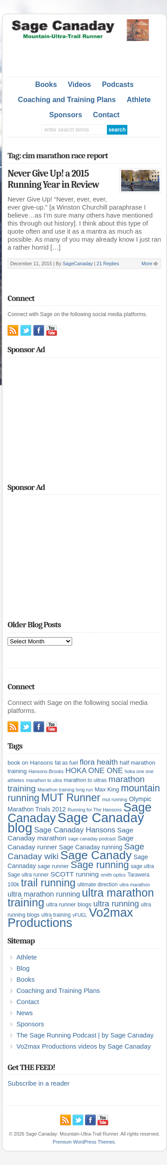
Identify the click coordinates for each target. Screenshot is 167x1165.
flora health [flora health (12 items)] (99, 761)
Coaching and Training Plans (67, 99)
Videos (79, 84)
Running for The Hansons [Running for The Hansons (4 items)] (95, 809)
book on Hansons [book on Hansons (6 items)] (30, 762)
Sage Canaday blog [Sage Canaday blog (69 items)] (76, 822)
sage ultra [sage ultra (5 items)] (143, 866)
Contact (106, 115)
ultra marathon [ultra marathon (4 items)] (134, 884)
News (24, 1013)
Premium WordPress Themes (83, 1141)
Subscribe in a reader (38, 1083)
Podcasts (118, 84)
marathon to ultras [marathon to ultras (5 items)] (85, 780)
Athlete (138, 99)
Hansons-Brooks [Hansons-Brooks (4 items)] (46, 771)
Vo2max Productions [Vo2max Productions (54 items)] (70, 918)
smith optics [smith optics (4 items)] (113, 874)
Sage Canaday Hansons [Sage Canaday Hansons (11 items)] (74, 830)
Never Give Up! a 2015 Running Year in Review (53, 179)
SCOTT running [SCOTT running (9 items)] (74, 874)
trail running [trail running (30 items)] (48, 883)
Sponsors (65, 115)
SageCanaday (78, 263)
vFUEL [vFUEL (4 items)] (80, 915)
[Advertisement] (87, 56)
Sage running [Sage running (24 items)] (99, 864)
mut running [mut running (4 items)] (114, 799)
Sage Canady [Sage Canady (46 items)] (96, 855)
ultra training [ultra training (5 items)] (56, 915)
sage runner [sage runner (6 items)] (53, 866)
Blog (22, 968)
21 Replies (108, 263)
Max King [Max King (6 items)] (107, 789)
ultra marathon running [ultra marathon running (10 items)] (44, 894)
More (147, 263)
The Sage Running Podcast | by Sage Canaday (85, 1035)
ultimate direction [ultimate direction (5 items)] (97, 884)
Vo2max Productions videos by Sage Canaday (83, 1046)
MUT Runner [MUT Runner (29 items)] (70, 797)
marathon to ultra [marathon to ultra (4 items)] (44, 780)
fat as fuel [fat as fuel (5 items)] (66, 763)
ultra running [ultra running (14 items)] (116, 903)
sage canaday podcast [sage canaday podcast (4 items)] (92, 838)
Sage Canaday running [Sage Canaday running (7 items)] (90, 847)
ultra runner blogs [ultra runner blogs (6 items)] (68, 904)
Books (46, 84)
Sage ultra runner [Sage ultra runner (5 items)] (28, 875)
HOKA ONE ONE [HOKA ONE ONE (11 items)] (94, 770)
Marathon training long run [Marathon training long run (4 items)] (65, 789)
